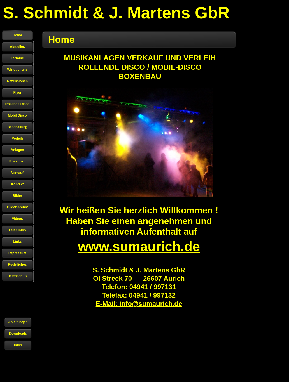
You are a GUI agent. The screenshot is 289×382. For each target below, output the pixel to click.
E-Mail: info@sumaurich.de (139, 303)
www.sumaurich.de (139, 246)
